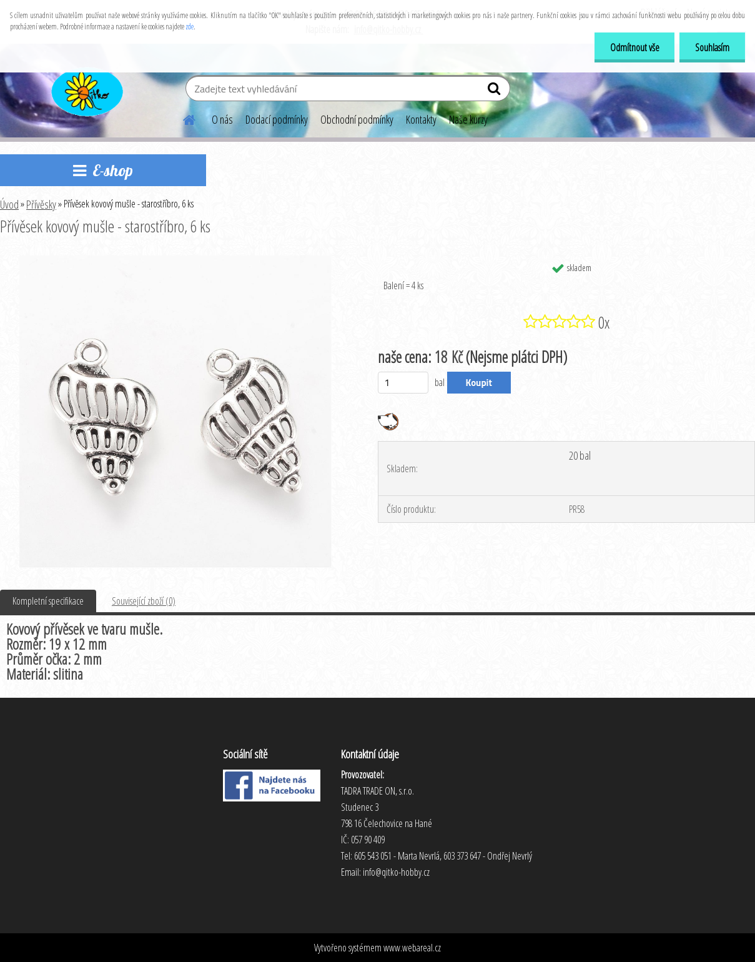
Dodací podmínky (276, 119)
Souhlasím (712, 47)
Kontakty (421, 119)
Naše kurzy (468, 119)
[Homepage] (182, 118)
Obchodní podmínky (356, 119)
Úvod (9, 204)
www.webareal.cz (412, 948)
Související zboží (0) (143, 601)
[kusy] (403, 383)
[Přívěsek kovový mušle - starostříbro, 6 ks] (175, 260)
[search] (495, 91)
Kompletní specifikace (48, 601)
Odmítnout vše (634, 47)
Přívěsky (41, 204)
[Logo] (86, 90)
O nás (222, 119)
